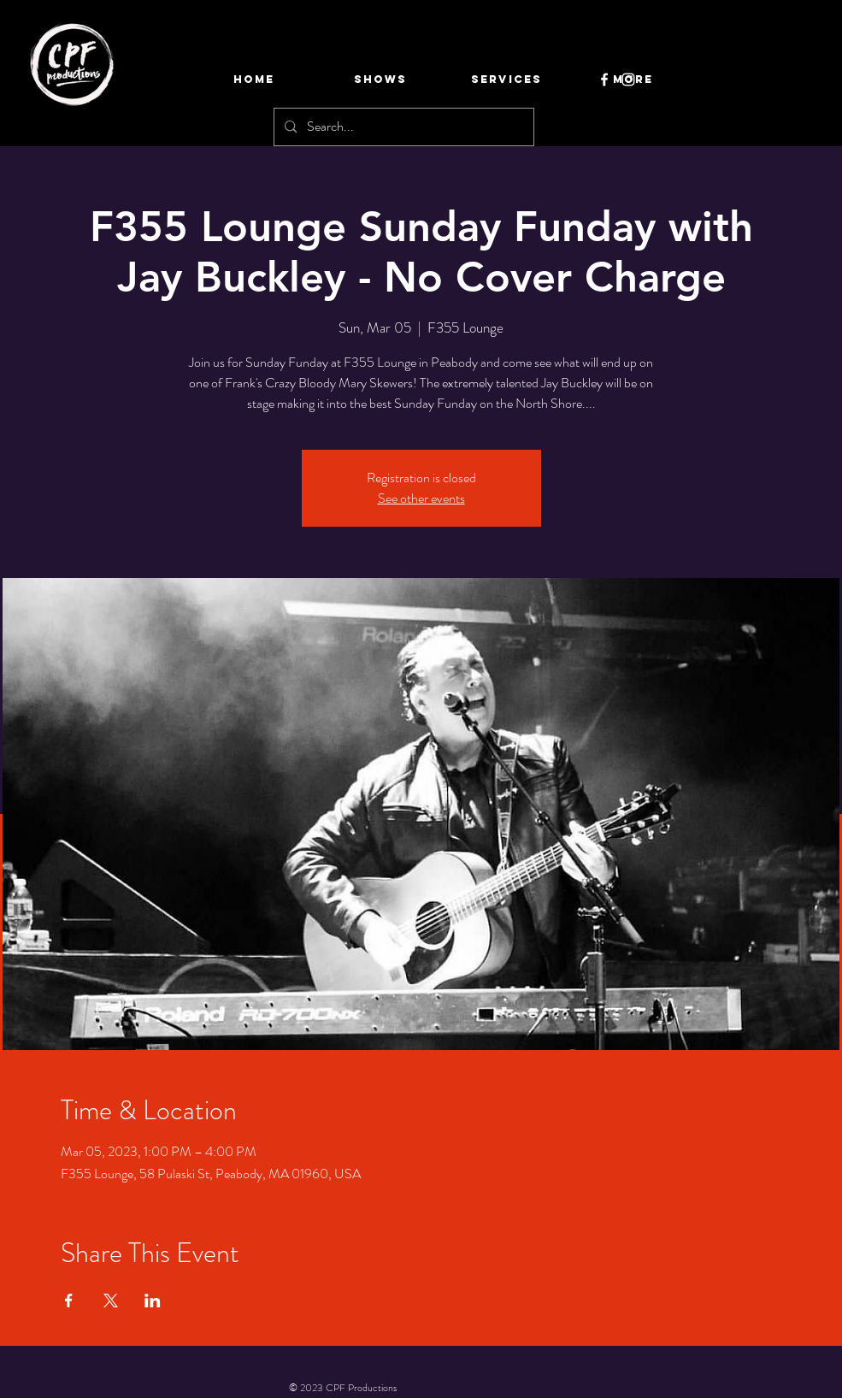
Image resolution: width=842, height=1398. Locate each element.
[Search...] (402, 127)
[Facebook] (604, 79)
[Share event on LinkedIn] (152, 1300)
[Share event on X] (111, 1300)
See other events (421, 498)
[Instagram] (628, 79)
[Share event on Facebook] (69, 1300)
